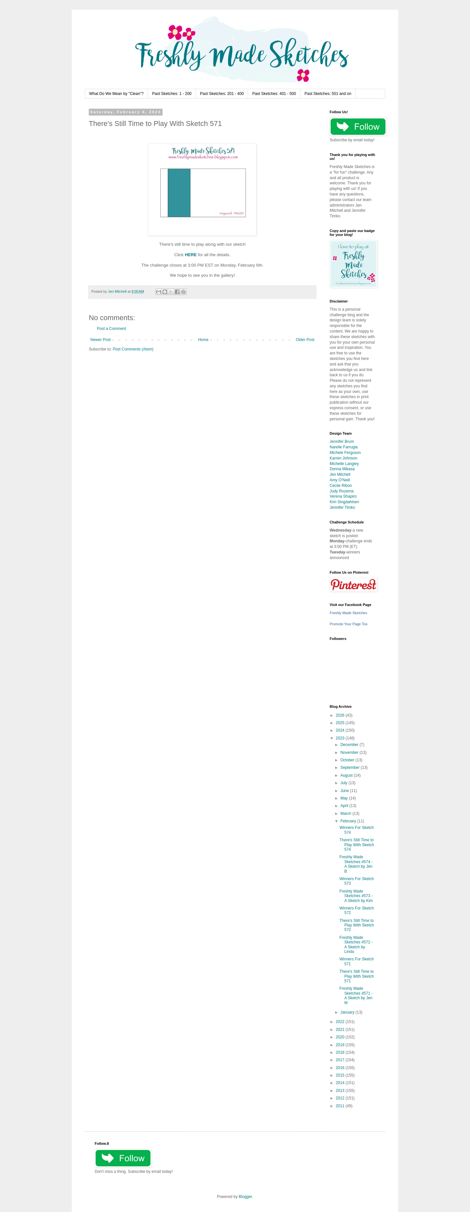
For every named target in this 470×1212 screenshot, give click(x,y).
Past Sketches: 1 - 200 (172, 93)
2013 (341, 1090)
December (350, 744)
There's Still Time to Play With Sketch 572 (356, 925)
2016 (341, 1067)
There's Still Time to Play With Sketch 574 (356, 845)
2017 (341, 1060)
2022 (341, 1021)
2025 (341, 723)
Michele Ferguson (345, 452)
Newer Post (100, 339)
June (345, 790)
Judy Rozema (341, 491)
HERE (191, 254)
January (347, 1012)
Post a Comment (111, 328)
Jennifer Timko (342, 507)
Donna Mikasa (342, 469)
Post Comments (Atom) (133, 349)
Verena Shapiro (343, 496)
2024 (341, 730)
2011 (341, 1106)
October (347, 760)
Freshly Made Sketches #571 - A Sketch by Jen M (356, 995)
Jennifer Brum (342, 441)
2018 (341, 1052)
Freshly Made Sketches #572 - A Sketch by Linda (356, 944)
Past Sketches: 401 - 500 (274, 93)
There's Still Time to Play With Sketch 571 (356, 976)
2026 (341, 715)
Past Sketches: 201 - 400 (222, 93)
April (344, 805)
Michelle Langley (344, 463)
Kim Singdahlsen (344, 502)
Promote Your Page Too (349, 624)
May (344, 798)
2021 (341, 1029)
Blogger (245, 1196)
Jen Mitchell (340, 474)
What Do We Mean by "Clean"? (116, 93)
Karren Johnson (343, 458)
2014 (341, 1082)
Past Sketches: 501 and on (328, 93)
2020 (341, 1037)
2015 (341, 1075)
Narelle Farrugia (344, 447)
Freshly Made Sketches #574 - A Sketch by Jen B (356, 864)
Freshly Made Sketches (348, 613)
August (347, 775)
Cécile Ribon (341, 485)
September (350, 767)
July (344, 783)
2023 (341, 738)
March (346, 813)
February (348, 821)
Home (203, 339)
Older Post (305, 339)
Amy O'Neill (340, 480)
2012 (341, 1098)
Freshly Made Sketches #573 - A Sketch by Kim (356, 896)
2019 (341, 1045)
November (350, 752)
